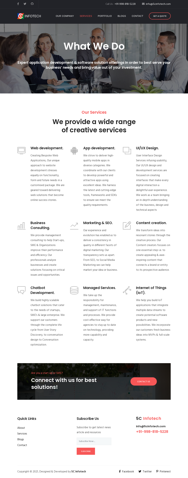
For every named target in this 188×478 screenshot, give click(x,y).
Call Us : (121, 4)
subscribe (86, 451)
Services (86, 16)
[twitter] (25, 4)
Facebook (126, 471)
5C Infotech (78, 471)
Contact (137, 16)
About (21, 428)
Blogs (122, 16)
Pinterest (163, 471)
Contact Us (143, 381)
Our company (65, 16)
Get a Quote (159, 16)
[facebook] (18, 4)
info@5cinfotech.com (151, 426)
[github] (32, 4)
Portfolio (105, 16)
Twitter (145, 471)
